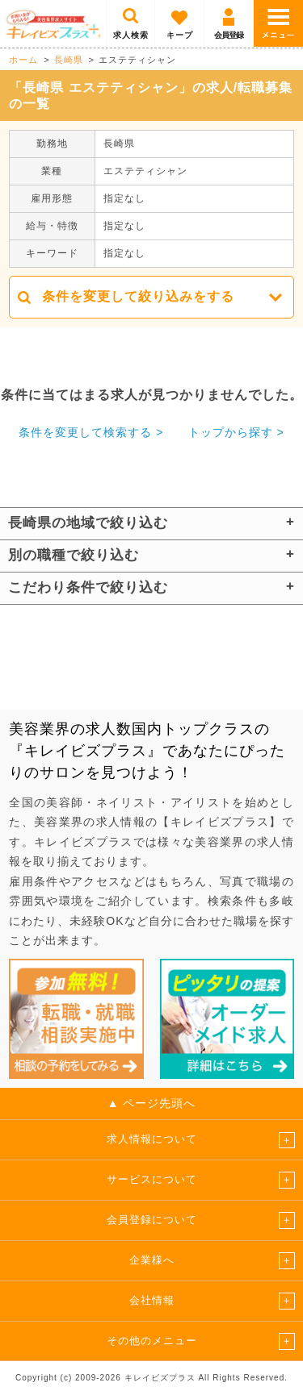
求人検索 (131, 35)
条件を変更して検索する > (91, 432)
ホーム (23, 60)
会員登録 (228, 35)
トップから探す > (236, 432)
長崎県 (68, 60)
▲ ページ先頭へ (151, 1103)
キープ (179, 35)
